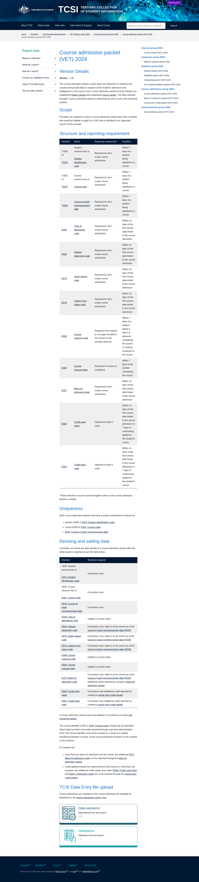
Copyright (24, 865)
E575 (64, 278)
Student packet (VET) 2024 (156, 71)
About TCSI (26, 25)
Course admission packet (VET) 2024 (160, 94)
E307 (65, 187)
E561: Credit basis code (81, 774)
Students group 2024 (152, 66)
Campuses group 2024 (153, 57)
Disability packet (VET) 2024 (156, 75)
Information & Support (81, 25)
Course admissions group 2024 (157, 89)
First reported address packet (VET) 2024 (162, 84)
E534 (65, 205)
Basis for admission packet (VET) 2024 (161, 98)
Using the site (90, 865)
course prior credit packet (110, 695)
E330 (64, 230)
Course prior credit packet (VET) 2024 (160, 103)
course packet (109, 95)
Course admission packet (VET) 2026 (137, 34)
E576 (64, 303)
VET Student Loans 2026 (80, 34)
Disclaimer (39, 865)
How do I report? (30, 71)
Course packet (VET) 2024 (155, 53)
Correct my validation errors (35, 78)
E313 (65, 162)
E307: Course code (90, 527)
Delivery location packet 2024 (157, 62)
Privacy (56, 865)
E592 (64, 368)
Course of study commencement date (82, 205)
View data (60, 25)
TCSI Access (173, 3)
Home (24, 34)
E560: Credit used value (125, 770)
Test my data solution (32, 91)
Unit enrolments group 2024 (156, 107)
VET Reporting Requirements (54, 34)
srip (74, 871)
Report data (43, 25)
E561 (64, 467)
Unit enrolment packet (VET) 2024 (159, 112)
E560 (64, 424)
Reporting (34, 34)
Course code (80, 187)
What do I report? (30, 65)
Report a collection (31, 58)
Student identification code (80, 162)
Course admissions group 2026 (106, 34)
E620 (64, 254)
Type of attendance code (79, 230)
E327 (64, 390)
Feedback (72, 865)
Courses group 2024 (152, 48)
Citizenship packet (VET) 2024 (157, 80)
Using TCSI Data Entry (33, 84)
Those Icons (60, 871)
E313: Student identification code (98, 522)
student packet (78, 95)
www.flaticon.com (90, 871)
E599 (64, 336)
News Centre (103, 25)
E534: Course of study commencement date (86, 532)
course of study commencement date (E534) (109, 630)
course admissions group (88, 797)
